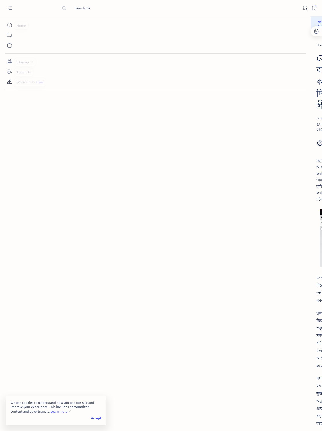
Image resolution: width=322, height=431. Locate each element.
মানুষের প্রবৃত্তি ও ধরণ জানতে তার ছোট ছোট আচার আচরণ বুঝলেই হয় (276, 240)
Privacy (264, 291)
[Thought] (255, 68)
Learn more (58, 411)
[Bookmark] (314, 8)
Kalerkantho (61, 326)
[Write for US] (9, 82)
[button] (299, 421)
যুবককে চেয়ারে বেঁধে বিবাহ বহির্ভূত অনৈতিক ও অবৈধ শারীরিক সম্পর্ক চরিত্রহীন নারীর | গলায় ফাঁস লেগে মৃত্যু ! (275, 268)
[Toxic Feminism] (74, 362)
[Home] (9, 25)
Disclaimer (246, 291)
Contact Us (282, 291)
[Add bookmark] (208, 93)
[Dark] (304, 8)
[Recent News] (56, 42)
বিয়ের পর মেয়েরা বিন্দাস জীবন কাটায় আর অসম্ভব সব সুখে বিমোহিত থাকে (277, 152)
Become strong (179, 23)
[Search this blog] (99, 8)
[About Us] (9, 72)
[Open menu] (9, 8)
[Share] (220, 93)
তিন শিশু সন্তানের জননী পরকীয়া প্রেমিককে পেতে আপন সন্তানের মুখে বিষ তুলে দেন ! (276, 216)
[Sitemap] (9, 62)
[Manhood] (255, 56)
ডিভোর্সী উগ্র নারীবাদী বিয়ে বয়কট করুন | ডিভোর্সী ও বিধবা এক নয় (275, 191)
